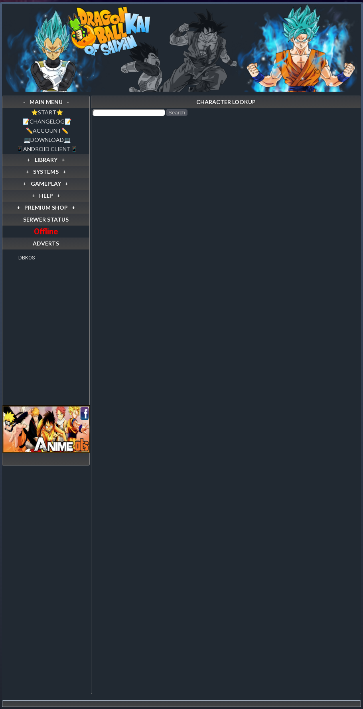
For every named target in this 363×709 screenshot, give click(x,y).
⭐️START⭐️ (47, 112)
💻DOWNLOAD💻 (47, 139)
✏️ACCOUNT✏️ (47, 130)
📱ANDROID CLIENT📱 (46, 148)
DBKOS (26, 258)
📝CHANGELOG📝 (47, 121)
